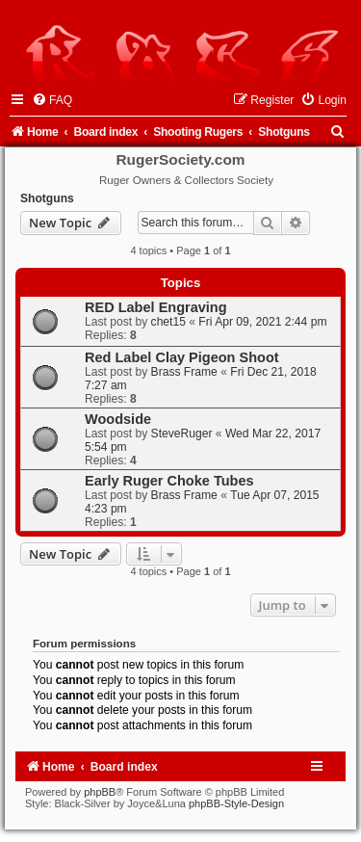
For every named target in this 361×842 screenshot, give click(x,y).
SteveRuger (182, 433)
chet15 (168, 322)
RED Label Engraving (156, 307)
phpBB (100, 792)
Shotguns (47, 198)
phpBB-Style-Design (236, 803)
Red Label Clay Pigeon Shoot (182, 357)
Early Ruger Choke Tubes (169, 480)
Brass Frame (184, 372)
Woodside (118, 419)
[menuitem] (52, 100)
